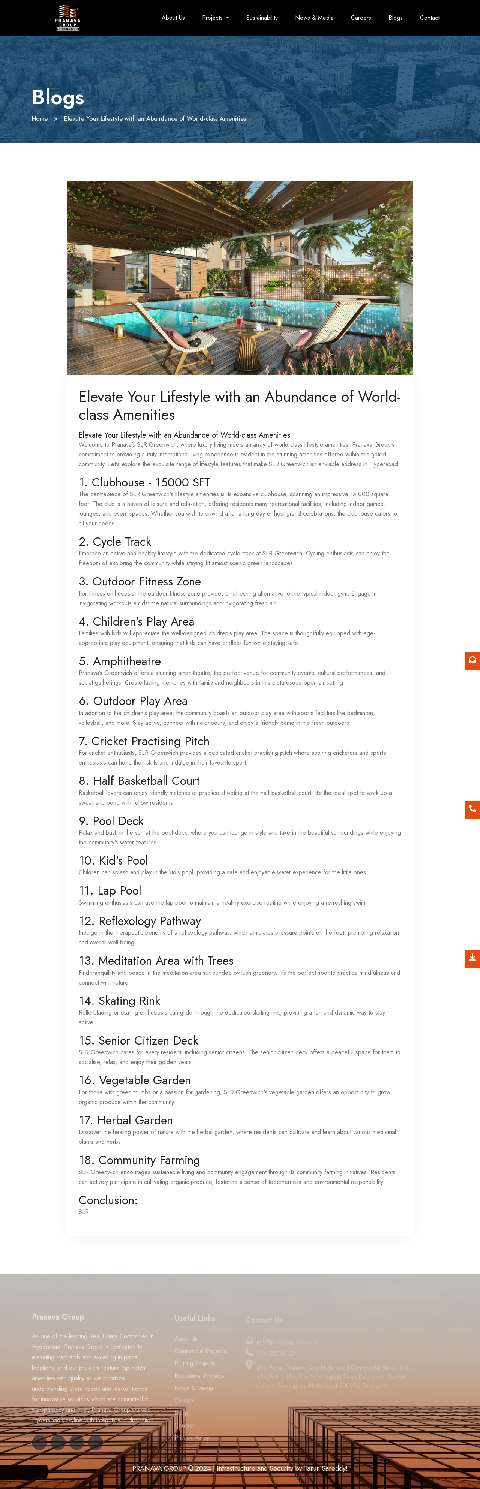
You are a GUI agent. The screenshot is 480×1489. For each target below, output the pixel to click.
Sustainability (262, 17)
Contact (430, 17)
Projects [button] (213, 17)
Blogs (395, 17)
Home (40, 118)
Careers (361, 17)
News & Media (314, 17)
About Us (173, 17)
